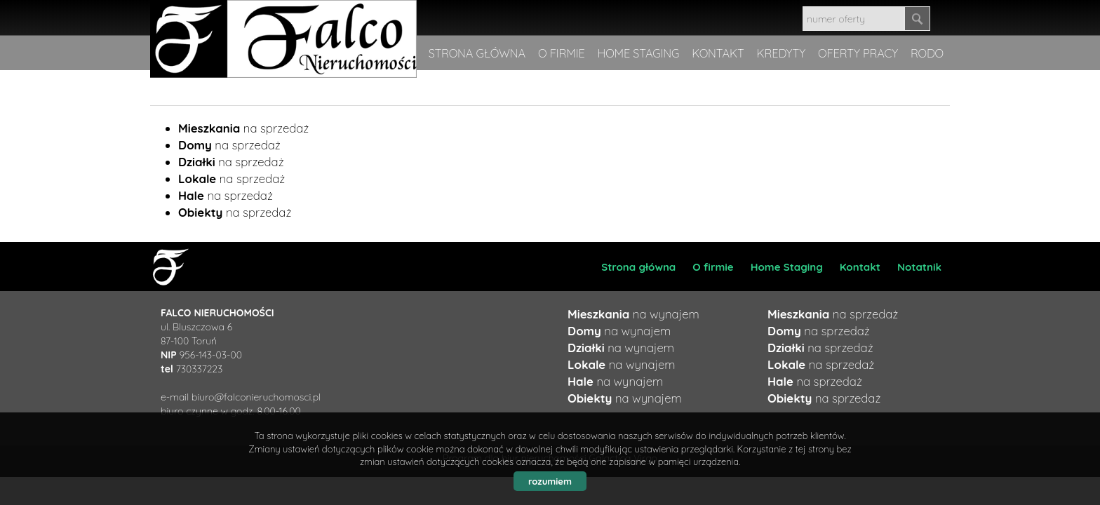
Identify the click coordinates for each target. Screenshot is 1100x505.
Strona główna (638, 267)
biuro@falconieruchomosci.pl (256, 397)
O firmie (712, 267)
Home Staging (787, 267)
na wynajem (633, 314)
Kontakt (860, 267)
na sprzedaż (243, 128)
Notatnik (919, 267)
